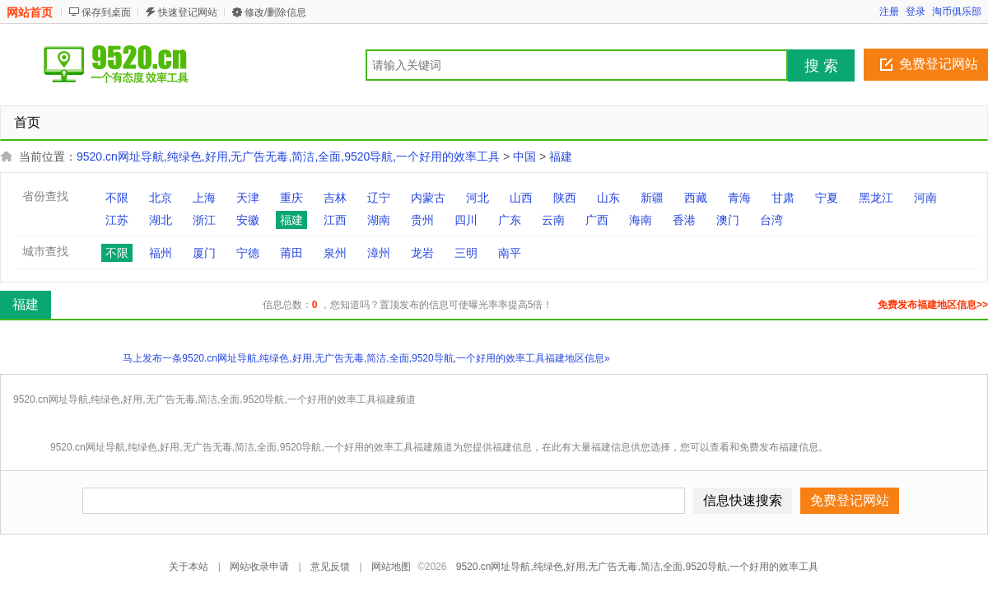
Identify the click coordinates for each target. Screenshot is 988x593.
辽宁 (378, 197)
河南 (925, 197)
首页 (27, 122)
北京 (160, 197)
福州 (160, 252)
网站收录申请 (259, 566)
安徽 (247, 219)
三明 (466, 252)
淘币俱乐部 (956, 11)
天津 (247, 197)
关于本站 (188, 566)
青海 (739, 197)
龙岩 (422, 252)
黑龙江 (876, 197)
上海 (204, 197)
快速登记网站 (187, 12)
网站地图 (391, 566)
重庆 (291, 197)
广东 (509, 219)
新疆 (652, 197)
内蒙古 (428, 197)
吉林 (335, 197)
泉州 (335, 252)
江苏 (116, 219)
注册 (889, 11)
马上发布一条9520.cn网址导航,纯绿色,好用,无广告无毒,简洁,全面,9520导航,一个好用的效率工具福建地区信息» (366, 358)
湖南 (378, 219)
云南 (553, 219)
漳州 (378, 252)
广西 (596, 219)
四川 (466, 219)
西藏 (695, 197)
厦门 (204, 252)
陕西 (564, 197)
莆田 (291, 252)
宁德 (247, 252)
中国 (524, 156)
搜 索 (821, 66)
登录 (915, 11)
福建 (560, 156)
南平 (509, 252)
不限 (116, 197)
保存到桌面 (106, 12)
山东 (608, 197)
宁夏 (826, 197)
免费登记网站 (938, 64)
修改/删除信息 (275, 12)
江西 (335, 219)
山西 (521, 197)
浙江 (204, 219)
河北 (477, 197)
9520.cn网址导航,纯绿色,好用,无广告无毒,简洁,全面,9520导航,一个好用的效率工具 (288, 156)
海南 (640, 219)
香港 (684, 219)
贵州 (422, 219)
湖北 (160, 219)
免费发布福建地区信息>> (933, 305)
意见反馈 (330, 566)
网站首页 (30, 12)
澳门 (727, 219)
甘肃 (783, 197)
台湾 (771, 219)
